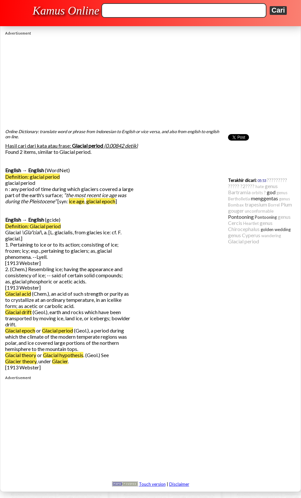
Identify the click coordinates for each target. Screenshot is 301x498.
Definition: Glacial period (33, 226)
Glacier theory (20, 361)
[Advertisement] (150, 80)
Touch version (152, 484)
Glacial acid (18, 294)
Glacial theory (20, 355)
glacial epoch (100, 201)
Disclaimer (179, 484)
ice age (76, 201)
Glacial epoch (20, 330)
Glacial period (57, 330)
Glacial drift (18, 312)
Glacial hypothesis (63, 355)
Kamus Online (66, 10)
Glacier (60, 361)
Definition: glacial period (32, 177)
